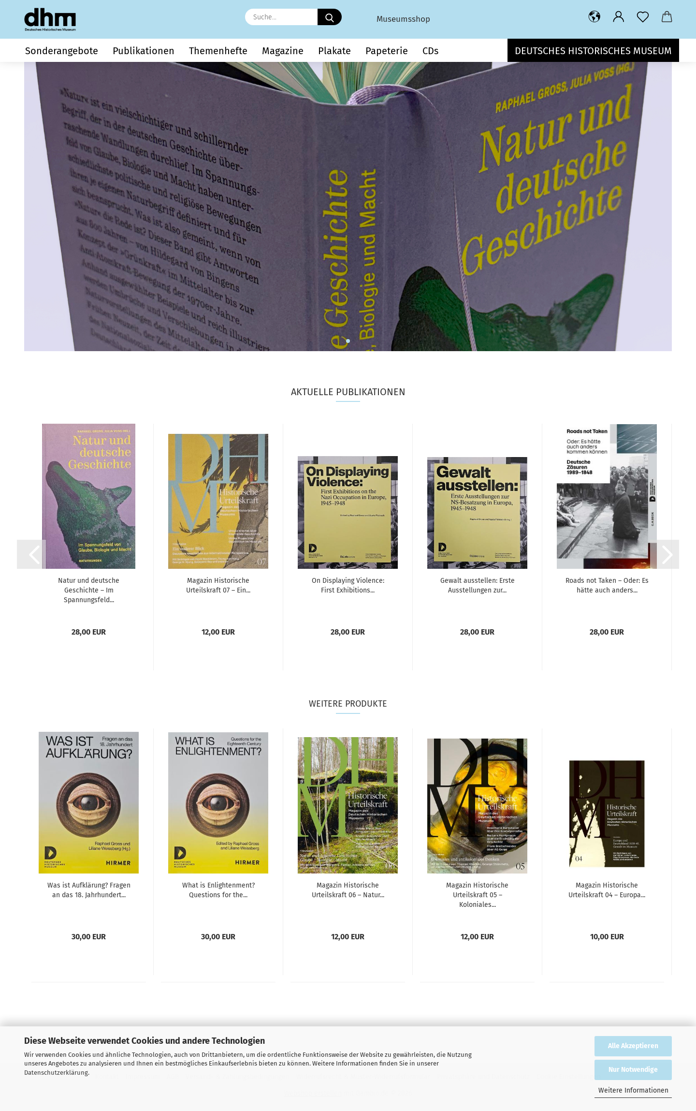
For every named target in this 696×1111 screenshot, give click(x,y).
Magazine (283, 51)
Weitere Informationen (633, 1090)
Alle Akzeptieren (633, 1046)
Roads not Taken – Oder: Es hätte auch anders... (607, 585)
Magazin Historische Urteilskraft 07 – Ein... (218, 585)
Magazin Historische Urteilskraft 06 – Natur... (348, 890)
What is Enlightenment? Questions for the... (218, 890)
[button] (594, 17)
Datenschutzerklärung (56, 1072)
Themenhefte (218, 51)
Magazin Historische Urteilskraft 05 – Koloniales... (477, 895)
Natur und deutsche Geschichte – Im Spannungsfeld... (88, 590)
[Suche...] (330, 17)
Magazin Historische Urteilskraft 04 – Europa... (606, 890)
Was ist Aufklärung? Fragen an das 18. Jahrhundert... (88, 890)
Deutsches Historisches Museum (593, 51)
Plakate (334, 51)
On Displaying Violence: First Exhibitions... (348, 585)
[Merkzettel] (643, 17)
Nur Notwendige (633, 1070)
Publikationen (143, 51)
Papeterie (386, 51)
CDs (430, 51)
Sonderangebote (61, 51)
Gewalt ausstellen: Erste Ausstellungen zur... (477, 585)
